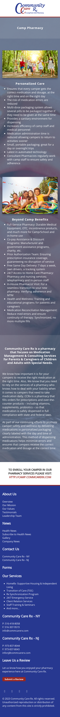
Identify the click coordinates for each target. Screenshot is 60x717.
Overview (7, 501)
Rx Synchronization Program (23, 594)
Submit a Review (14, 679)
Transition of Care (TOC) (20, 590)
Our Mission (9, 505)
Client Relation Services (19, 601)
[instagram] (12, 691)
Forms (7, 567)
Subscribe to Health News (16, 534)
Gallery (6, 537)
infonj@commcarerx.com (16, 652)
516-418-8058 (12, 623)
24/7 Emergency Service (20, 597)
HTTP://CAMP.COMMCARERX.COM (30, 477)
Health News (9, 530)
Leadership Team (12, 515)
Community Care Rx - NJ (15, 560)
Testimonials (9, 512)
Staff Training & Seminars (21, 604)
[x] (19, 691)
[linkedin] (27, 691)
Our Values (8, 508)
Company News (11, 541)
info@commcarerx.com (15, 630)
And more (12, 608)
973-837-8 (10, 645)
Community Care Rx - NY (15, 556)
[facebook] (4, 691)
